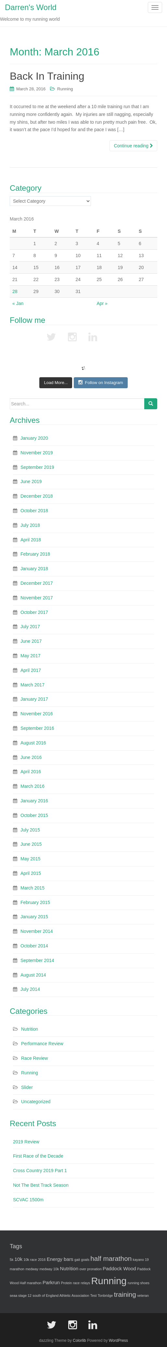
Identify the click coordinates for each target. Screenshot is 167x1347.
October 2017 (34, 612)
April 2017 (30, 670)
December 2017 (36, 583)
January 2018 (34, 568)
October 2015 (34, 815)
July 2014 (30, 989)
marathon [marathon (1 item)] (17, 1269)
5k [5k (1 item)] (11, 1260)
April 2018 (30, 539)
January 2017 (34, 699)
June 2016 (31, 757)
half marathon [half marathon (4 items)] (111, 1258)
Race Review (34, 1058)
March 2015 (32, 887)
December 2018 (36, 496)
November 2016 (36, 713)
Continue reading (133, 145)
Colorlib (79, 1340)
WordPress (118, 1340)
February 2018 (35, 554)
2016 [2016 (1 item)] (42, 1260)
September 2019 (37, 467)
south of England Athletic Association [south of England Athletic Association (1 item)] (60, 1295)
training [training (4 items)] (125, 1294)
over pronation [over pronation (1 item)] (90, 1269)
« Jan (17, 303)
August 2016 (33, 742)
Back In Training (47, 76)
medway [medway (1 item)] (31, 1269)
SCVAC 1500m (28, 1199)
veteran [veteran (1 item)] (143, 1295)
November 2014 (36, 931)
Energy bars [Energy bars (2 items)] (60, 1259)
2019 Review (26, 1141)
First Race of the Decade (38, 1156)
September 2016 (37, 728)
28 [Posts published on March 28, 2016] (15, 291)
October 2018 (34, 510)
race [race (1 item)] (76, 1283)
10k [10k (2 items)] (19, 1259)
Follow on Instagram (100, 382)
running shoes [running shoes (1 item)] (138, 1283)
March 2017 (32, 684)
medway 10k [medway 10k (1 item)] (49, 1269)
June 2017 (31, 641)
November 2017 (36, 597)
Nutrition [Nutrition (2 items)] (69, 1268)
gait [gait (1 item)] (77, 1260)
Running (65, 88)
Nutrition (29, 1029)
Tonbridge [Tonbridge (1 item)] (105, 1295)
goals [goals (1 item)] (85, 1260)
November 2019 (36, 452)
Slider (27, 1087)
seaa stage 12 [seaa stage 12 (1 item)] (21, 1295)
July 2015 (30, 829)
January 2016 (34, 800)
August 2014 (33, 975)
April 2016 (30, 771)
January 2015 (34, 916)
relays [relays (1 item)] (85, 1283)
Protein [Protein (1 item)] (66, 1283)
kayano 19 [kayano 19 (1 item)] (141, 1260)
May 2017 (30, 655)
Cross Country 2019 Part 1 (40, 1170)
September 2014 (37, 960)
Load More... (56, 382)
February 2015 (35, 902)
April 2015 (30, 873)
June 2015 (31, 844)
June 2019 (31, 481)
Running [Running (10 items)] (108, 1280)
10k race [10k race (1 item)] (30, 1260)
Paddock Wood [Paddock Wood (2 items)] (119, 1268)
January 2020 (34, 438)
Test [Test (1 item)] (93, 1295)
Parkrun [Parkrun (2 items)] (51, 1282)
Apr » (101, 303)
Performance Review (42, 1043)
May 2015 (30, 858)
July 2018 (30, 525)
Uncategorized (35, 1101)
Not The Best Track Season (41, 1185)
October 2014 (34, 945)
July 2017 (30, 626)
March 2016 (32, 786)
